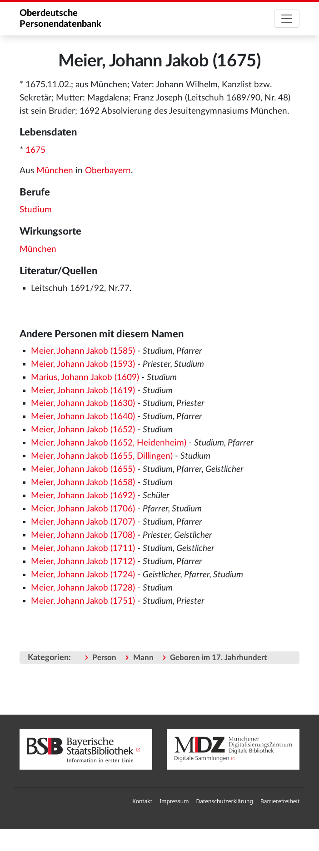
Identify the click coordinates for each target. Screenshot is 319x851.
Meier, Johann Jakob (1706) (83, 509)
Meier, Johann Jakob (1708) (83, 535)
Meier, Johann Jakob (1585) (83, 351)
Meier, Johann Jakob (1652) (83, 430)
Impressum (174, 801)
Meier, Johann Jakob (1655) (83, 469)
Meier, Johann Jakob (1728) (83, 588)
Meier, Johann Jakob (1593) (83, 364)
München (54, 170)
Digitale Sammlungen (201, 758)
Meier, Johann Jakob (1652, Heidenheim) (108, 443)
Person (104, 657)
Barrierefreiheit (279, 801)
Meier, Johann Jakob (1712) (83, 561)
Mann (143, 657)
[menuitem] (142, 801)
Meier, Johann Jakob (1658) (83, 482)
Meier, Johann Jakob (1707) (83, 522)
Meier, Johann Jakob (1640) (83, 416)
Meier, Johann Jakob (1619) (83, 390)
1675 (35, 150)
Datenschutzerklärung (224, 801)
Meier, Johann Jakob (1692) (83, 495)
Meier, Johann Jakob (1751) (83, 601)
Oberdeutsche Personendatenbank (60, 19)
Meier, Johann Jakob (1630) (83, 403)
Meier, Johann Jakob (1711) (83, 548)
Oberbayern (108, 170)
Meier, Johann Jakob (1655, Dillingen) (102, 456)
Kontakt (142, 801)
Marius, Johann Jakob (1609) (85, 377)
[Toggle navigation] (286, 19)
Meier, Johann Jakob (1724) (83, 575)
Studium (36, 209)
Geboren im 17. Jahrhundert (218, 657)
